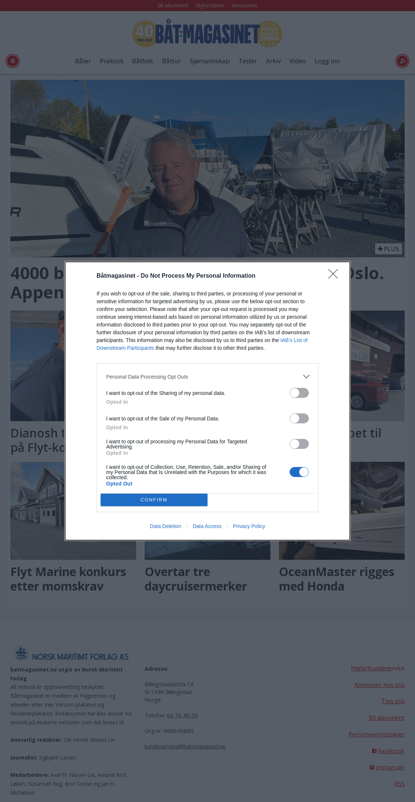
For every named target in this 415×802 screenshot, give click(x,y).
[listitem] (207, 376)
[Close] (335, 276)
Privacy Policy (249, 526)
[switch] (299, 393)
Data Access (207, 526)
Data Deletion (165, 526)
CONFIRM (154, 499)
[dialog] (207, 401)
